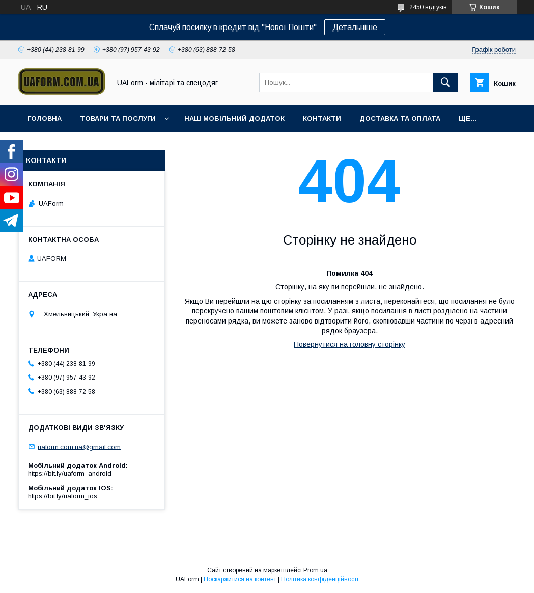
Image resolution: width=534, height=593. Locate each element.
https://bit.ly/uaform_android (69, 473)
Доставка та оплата (399, 118)
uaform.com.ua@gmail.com (79, 446)
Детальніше (354, 27)
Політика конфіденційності (319, 579)
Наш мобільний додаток (234, 118)
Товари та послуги (118, 118)
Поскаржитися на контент (240, 579)
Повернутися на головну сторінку (349, 344)
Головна (44, 118)
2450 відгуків (428, 7)
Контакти (322, 118)
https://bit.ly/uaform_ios (62, 496)
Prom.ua (315, 570)
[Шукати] (445, 82)
